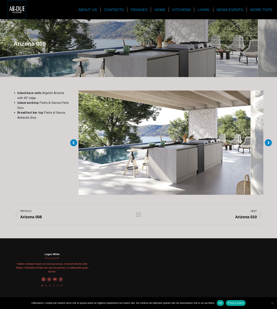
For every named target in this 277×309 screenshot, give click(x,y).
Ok (220, 302)
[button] (42, 285)
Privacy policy (236, 302)
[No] (272, 303)
